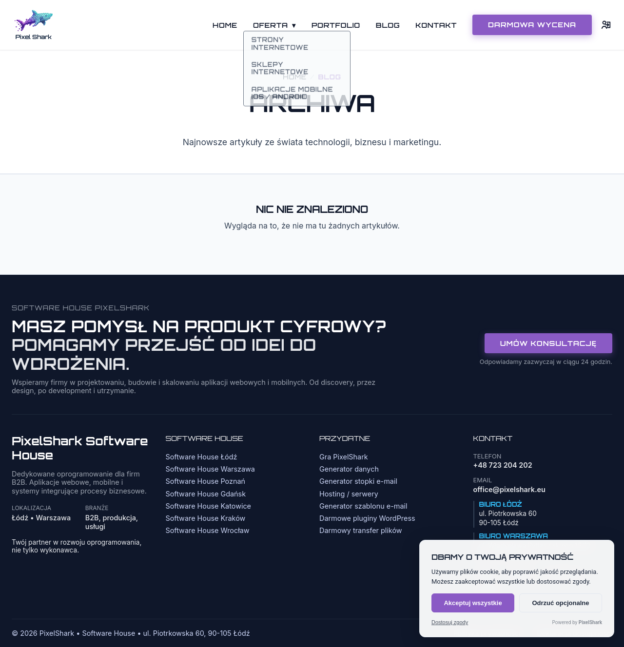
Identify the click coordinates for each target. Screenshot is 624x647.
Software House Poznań (206, 481)
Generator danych (349, 469)
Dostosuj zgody (449, 622)
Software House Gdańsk (206, 494)
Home (225, 24)
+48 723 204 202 (502, 465)
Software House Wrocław (208, 530)
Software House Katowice (209, 506)
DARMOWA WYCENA (532, 24)
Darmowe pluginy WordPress (367, 518)
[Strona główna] (34, 25)
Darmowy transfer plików (360, 530)
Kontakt (436, 24)
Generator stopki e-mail (358, 481)
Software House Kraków (206, 518)
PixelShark (590, 622)
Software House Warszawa (210, 469)
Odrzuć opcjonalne (560, 603)
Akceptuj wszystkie (473, 603)
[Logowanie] (606, 25)
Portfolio (336, 24)
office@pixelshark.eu (509, 489)
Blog (388, 24)
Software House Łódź (201, 457)
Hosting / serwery (348, 494)
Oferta (274, 24)
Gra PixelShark (343, 457)
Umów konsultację (548, 343)
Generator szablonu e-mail (363, 506)
